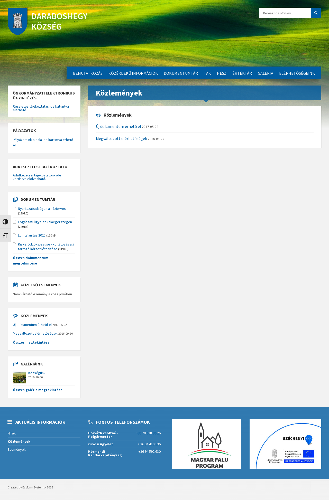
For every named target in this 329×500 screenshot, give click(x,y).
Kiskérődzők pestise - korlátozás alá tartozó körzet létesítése (46, 246)
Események (17, 449)
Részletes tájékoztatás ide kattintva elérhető (41, 108)
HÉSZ (221, 73)
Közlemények (19, 441)
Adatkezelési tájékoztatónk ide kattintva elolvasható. (37, 177)
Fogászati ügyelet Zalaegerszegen (45, 222)
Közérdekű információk (133, 73)
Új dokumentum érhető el (118, 126)
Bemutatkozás (88, 73)
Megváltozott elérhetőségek (121, 138)
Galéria (265, 73)
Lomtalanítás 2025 (31, 235)
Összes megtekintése (31, 342)
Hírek (12, 433)
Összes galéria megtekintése (37, 390)
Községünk (36, 373)
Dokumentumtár (181, 73)
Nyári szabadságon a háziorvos (42, 208)
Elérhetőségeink (297, 73)
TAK (207, 73)
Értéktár (242, 73)
